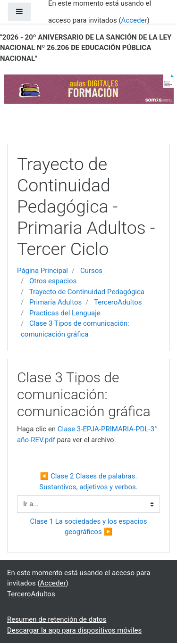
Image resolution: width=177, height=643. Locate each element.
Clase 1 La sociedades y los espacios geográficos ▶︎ (89, 526)
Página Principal (42, 270)
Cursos (91, 270)
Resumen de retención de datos (56, 619)
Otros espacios (52, 281)
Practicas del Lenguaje (65, 313)
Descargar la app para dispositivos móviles (74, 630)
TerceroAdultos (118, 302)
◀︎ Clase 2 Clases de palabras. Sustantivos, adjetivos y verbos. (89, 481)
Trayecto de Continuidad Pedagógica (86, 292)
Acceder (134, 20)
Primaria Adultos (55, 302)
